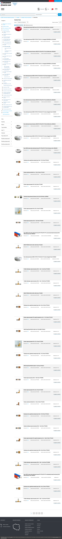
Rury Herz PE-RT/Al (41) (8, 49)
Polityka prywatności (28, 529)
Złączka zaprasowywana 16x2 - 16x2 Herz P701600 (33, 220)
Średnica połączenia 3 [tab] (5, 144)
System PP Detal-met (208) (7, 44)
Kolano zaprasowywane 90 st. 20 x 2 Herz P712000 (33, 208)
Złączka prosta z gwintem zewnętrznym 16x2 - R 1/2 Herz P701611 (36, 160)
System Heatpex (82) (7, 42)
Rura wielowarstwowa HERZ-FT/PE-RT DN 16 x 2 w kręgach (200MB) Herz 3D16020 (40, 39)
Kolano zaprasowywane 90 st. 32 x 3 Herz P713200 (33, 341)
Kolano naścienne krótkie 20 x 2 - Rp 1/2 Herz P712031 (34, 401)
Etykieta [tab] (3, 121)
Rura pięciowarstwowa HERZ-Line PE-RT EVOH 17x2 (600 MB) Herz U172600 (38, 87)
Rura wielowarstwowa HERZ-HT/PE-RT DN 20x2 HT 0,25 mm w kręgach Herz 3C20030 (40, 75)
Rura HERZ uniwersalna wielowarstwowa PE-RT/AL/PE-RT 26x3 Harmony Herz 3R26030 (40, 148)
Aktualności (39, 523)
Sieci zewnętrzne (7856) (7, 28)
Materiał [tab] (3, 132)
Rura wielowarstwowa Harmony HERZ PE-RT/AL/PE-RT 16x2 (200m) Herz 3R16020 (39, 51)
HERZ (28, 29)
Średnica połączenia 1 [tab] (5, 138)
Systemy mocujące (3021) (7, 90)
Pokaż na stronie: (55, 22)
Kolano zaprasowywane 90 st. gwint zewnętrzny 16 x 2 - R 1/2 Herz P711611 (38, 317)
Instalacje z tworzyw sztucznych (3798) (6, 37)
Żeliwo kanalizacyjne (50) (7, 104)
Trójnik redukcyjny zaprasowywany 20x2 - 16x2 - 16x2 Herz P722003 (37, 269)
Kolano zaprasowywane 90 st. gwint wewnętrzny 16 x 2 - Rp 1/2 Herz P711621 (38, 438)
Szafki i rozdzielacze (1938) (6, 32)
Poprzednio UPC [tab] (4, 135)
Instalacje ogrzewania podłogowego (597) (7, 93)
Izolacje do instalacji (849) (7, 78)
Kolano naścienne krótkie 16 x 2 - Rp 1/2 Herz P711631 (34, 172)
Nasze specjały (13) (6, 114)
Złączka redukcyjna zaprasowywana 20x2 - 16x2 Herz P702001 (35, 426)
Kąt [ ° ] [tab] (2, 130)
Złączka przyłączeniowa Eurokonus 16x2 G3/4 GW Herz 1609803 (36, 196)
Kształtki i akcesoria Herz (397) (8, 51)
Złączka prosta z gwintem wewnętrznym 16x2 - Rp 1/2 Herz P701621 (37, 305)
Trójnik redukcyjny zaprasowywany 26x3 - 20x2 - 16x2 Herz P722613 (37, 498)
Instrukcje (26, 534)
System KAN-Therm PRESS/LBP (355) (7, 40)
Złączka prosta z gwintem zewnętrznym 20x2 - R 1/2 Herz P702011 (36, 353)
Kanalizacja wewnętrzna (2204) (7, 35)
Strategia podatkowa (28, 531)
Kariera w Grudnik (40, 531)
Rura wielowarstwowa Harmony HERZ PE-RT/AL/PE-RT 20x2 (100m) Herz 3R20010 (39, 124)
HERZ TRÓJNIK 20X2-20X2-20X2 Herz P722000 (33, 293)
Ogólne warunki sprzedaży (29, 523)
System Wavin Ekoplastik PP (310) (7, 59)
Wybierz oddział (5, 524)
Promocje (38, 525)
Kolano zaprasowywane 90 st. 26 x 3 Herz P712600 (33, 389)
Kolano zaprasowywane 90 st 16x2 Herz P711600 (33, 184)
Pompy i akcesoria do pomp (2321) (7, 100)
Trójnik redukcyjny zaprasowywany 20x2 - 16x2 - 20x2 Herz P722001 (37, 281)
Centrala (38, 532)
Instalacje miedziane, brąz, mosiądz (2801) (7, 107)
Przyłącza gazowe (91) (7, 109)
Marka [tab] (2, 124)
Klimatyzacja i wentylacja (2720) (7, 24)
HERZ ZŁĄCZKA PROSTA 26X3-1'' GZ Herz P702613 (34, 365)
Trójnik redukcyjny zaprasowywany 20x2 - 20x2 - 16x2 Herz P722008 (37, 462)
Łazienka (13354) (6, 26)
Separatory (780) (6, 87)
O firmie (38, 529)
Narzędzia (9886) (6, 112)
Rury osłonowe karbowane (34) (6, 67)
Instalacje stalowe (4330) (7, 95)
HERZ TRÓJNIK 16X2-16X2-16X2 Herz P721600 (33, 244)
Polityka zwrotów (28, 525)
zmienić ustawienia (55, 537)
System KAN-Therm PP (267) (8, 56)
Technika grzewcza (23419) (7, 110)
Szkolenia (38, 527)
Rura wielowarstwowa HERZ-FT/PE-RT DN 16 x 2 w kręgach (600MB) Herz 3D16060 (40, 63)
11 (41, 513)
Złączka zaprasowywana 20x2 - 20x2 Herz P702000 (33, 377)
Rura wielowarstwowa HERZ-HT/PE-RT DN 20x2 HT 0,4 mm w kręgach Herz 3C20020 (40, 256)
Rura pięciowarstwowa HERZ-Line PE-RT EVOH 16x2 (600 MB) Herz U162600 (38, 27)
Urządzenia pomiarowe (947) (7, 81)
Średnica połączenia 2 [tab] (5, 141)
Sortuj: (15, 22)
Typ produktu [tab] (4, 127)
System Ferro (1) (7, 76)
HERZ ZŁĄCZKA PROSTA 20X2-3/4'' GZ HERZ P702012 (34, 329)
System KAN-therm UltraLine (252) (7, 69)
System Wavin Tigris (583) (7, 64)
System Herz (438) (7, 46)
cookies (11, 537)
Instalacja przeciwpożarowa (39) (7, 83)
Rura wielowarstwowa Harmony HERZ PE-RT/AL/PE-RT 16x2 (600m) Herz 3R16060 (39, 99)
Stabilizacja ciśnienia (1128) (6, 102)
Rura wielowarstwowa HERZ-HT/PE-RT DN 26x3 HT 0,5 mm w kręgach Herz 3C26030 (40, 111)
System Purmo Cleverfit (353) (8, 54)
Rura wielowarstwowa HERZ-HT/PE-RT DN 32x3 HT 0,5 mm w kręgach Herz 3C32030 (40, 136)
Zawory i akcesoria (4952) (6, 97)
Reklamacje (27, 532)
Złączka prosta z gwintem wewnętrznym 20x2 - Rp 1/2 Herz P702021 (37, 486)
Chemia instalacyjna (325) (8, 85)
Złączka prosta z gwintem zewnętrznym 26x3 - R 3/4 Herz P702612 (36, 413)
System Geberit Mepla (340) (7, 72)
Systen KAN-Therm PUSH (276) (7, 62)
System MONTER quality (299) (7, 75)
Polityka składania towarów (29, 527)
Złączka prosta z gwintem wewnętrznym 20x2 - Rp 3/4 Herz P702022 (37, 450)
